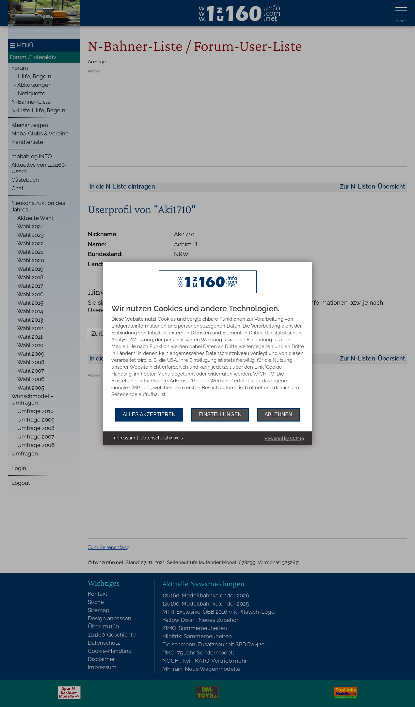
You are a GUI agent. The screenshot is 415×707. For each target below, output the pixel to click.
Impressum (123, 437)
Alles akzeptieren (149, 414)
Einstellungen (220, 414)
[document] (207, 356)
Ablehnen (278, 414)
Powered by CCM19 (284, 438)
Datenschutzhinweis (161, 437)
